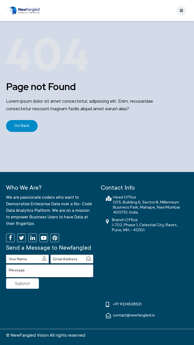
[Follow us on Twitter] (21, 238)
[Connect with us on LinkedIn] (32, 238)
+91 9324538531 (127, 304)
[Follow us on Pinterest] (55, 238)
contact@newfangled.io (134, 315)
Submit (22, 283)
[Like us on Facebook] (10, 238)
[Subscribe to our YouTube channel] (43, 238)
